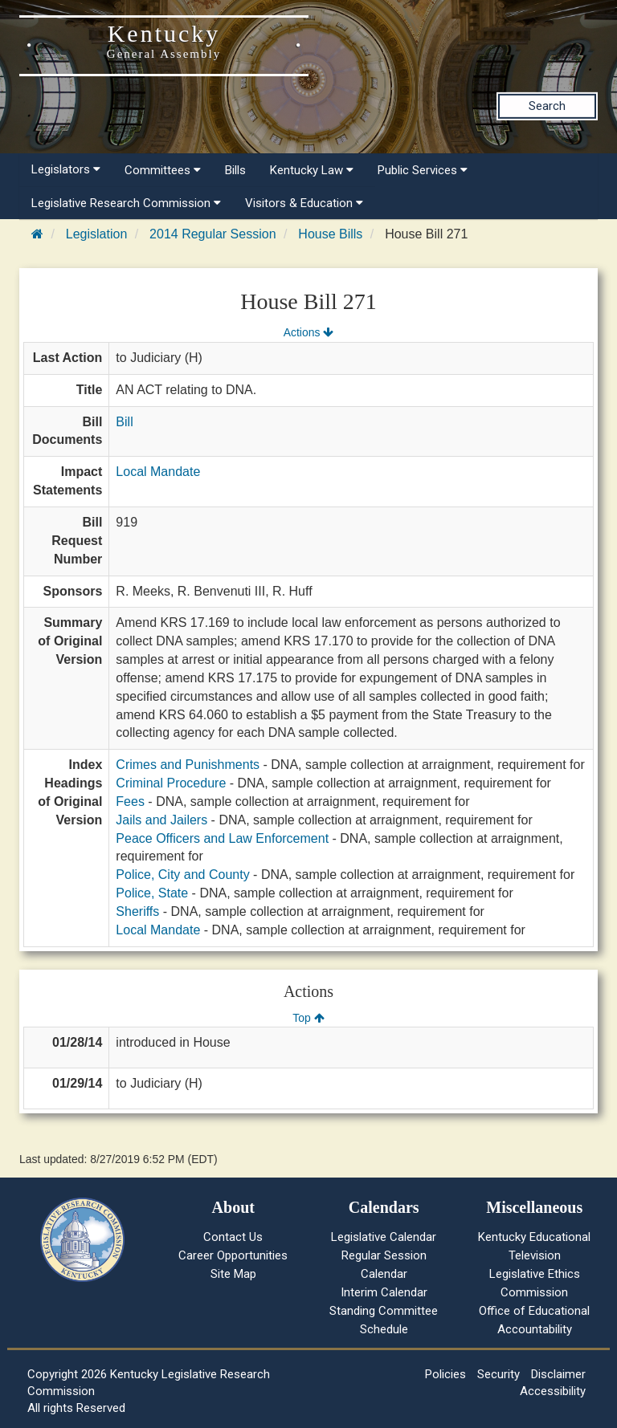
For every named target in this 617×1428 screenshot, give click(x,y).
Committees (163, 170)
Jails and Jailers (161, 820)
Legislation (97, 234)
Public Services (423, 170)
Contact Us (233, 1237)
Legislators (65, 169)
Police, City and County (182, 874)
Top (308, 1017)
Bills (235, 170)
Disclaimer (558, 1374)
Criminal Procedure (171, 783)
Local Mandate (158, 471)
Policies (445, 1374)
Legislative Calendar (383, 1237)
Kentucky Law (311, 170)
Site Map (233, 1274)
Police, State (152, 893)
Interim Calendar (384, 1292)
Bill (124, 422)
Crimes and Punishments (187, 764)
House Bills (330, 234)
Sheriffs (137, 911)
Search (547, 106)
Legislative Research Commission (126, 203)
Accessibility (553, 1391)
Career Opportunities (233, 1255)
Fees (130, 801)
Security (498, 1374)
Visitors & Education (304, 203)
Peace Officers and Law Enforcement (222, 838)
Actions (308, 332)
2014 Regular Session (212, 234)
